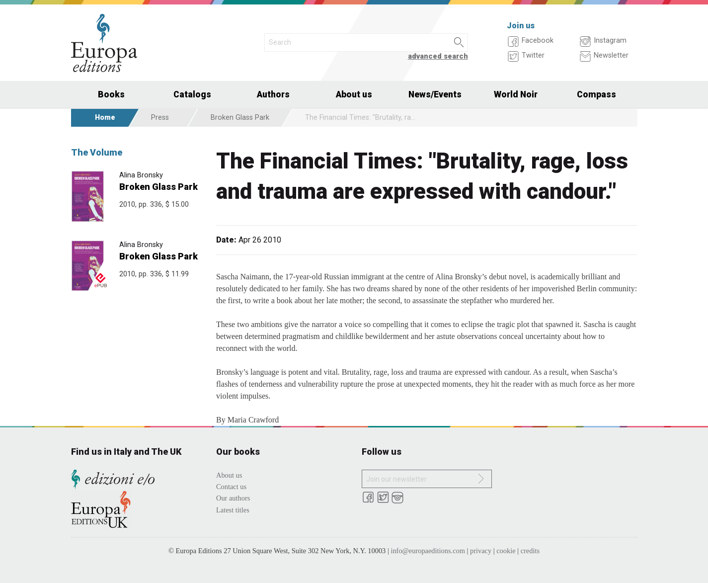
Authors (273, 94)
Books (111, 94)
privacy (480, 551)
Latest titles (232, 510)
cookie (505, 551)
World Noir (516, 94)
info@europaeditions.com (428, 551)
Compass (596, 94)
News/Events (435, 94)
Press (160, 117)
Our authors (233, 498)
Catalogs (192, 94)
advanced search (438, 56)
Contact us (231, 487)
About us (354, 94)
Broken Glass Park (240, 117)
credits (530, 551)
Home (105, 117)
